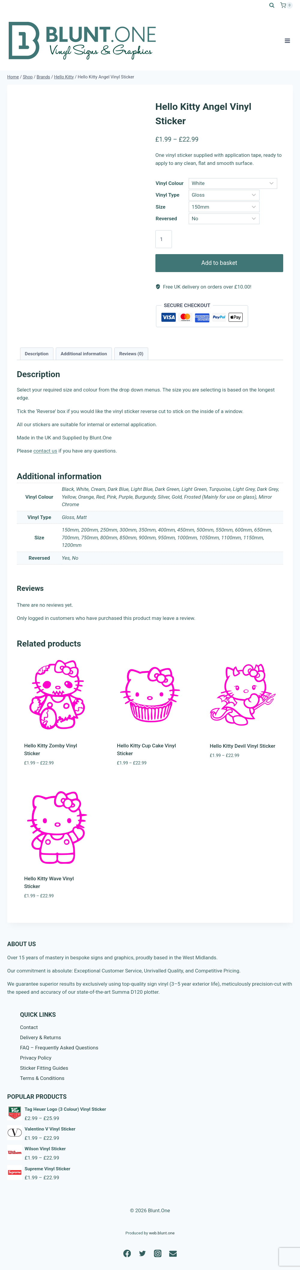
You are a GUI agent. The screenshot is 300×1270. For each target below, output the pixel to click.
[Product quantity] (163, 239)
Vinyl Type (167, 195)
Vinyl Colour (170, 183)
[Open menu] (287, 40)
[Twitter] (142, 1253)
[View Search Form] (271, 5)
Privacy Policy (36, 1058)
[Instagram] (157, 1253)
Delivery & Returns (40, 1037)
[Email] (173, 1253)
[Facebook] (127, 1253)
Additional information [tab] (84, 353)
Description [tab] (37, 353)
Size (161, 207)
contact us (45, 451)
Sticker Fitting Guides (44, 1068)
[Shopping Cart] (286, 5)
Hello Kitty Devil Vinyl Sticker (242, 746)
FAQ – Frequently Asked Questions (59, 1048)
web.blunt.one (162, 1232)
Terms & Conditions (42, 1078)
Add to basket (219, 263)
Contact (29, 1027)
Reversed (166, 218)
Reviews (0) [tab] (131, 353)
